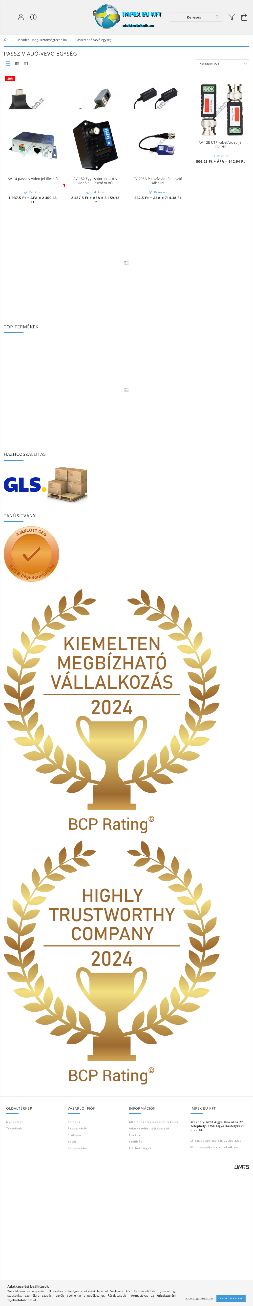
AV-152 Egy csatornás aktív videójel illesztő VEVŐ (95, 249)
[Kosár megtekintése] (244, 17)
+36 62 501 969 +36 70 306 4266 (218, 1276)
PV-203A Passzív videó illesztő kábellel (157, 249)
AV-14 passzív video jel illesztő (33, 247)
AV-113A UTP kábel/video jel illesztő (95, 145)
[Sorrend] (222, 63)
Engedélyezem (231, 1298)
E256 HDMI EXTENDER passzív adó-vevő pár (32, 145)
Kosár (72, 1277)
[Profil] (21, 17)
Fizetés (134, 1271)
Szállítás (135, 1277)
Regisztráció (77, 1264)
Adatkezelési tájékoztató (149, 1264)
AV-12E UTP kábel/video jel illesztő (220, 145)
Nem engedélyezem (199, 1298)
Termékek (14, 1264)
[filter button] (232, 17)
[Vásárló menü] (33, 17)
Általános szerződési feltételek (153, 1258)
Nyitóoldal (14, 1258)
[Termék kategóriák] (9, 17)
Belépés (74, 1258)
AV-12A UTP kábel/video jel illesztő (158, 145)
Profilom (74, 1271)
